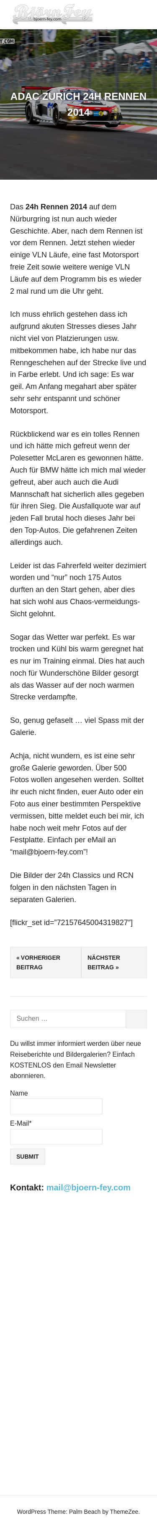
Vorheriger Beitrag (38, 962)
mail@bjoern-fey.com (88, 1187)
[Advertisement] (78, 1288)
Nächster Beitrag (104, 962)
